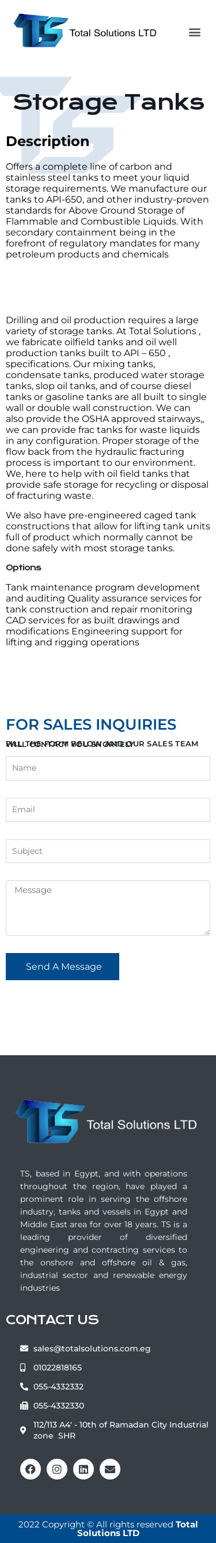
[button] (194, 31)
